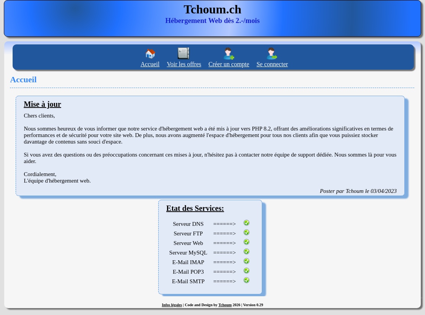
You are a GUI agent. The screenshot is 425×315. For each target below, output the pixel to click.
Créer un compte (229, 64)
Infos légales (172, 305)
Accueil (150, 64)
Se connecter (272, 64)
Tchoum (225, 305)
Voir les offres (184, 64)
